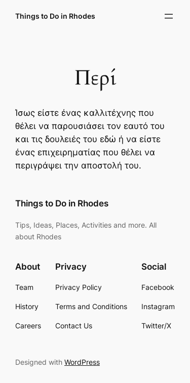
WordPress (82, 362)
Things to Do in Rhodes (55, 16)
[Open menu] (169, 16)
